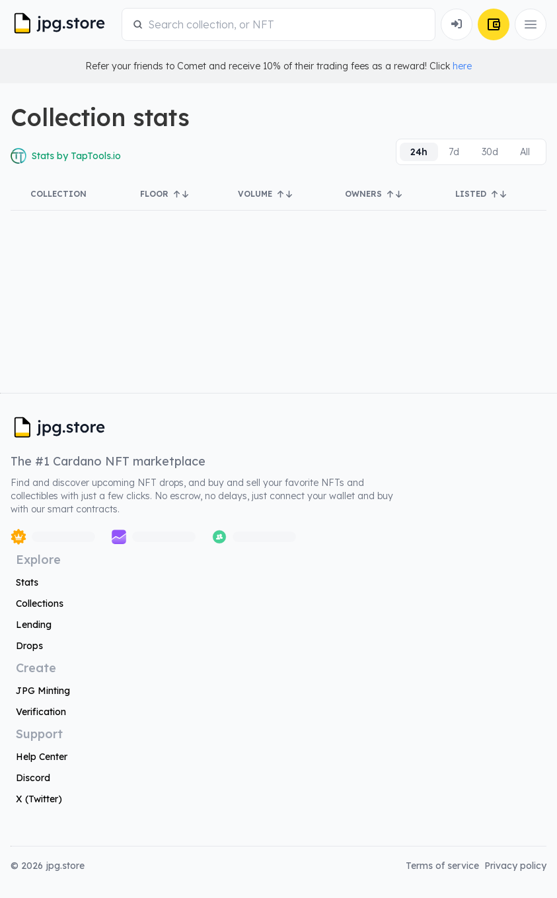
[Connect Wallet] (456, 24)
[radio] (419, 152)
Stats (27, 582)
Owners (373, 194)
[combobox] (286, 24)
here (462, 66)
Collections (39, 603)
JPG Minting (43, 691)
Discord (33, 778)
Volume (265, 194)
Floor (164, 194)
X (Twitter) (39, 799)
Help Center (41, 757)
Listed (480, 194)
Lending (34, 625)
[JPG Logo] (63, 24)
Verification (41, 712)
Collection (58, 194)
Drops (29, 646)
